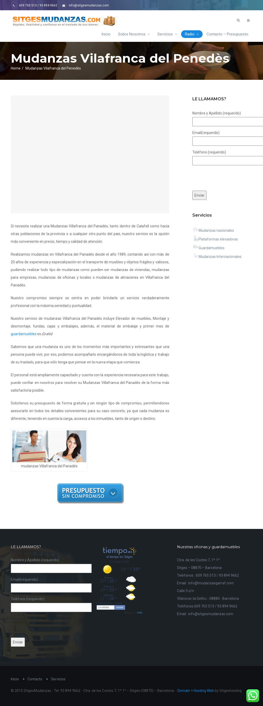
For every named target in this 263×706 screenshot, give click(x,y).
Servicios (167, 34)
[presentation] (50, 625)
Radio (192, 34)
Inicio (105, 34)
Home (16, 68)
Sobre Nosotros (134, 34)
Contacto (34, 679)
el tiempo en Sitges (119, 557)
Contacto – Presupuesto (227, 34)
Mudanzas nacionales (213, 230)
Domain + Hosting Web (195, 691)
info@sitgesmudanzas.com (85, 5)
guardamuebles (23, 334)
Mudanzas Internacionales (216, 257)
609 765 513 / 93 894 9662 (34, 5)
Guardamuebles (208, 248)
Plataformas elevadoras (215, 239)
